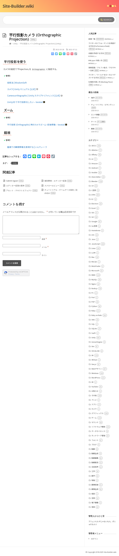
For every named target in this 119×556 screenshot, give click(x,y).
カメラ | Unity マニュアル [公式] (22, 89)
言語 (93, 498)
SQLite (94, 328)
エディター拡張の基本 (18, 185)
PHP (93, 302)
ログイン (94, 539)
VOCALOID (95, 351)
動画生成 (94, 453)
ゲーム (94, 417)
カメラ (94, 409)
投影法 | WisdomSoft (17, 82)
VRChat (94, 360)
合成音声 (94, 467)
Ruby (93, 310)
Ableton (94, 150)
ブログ (94, 444)
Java (93, 239)
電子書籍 (94, 502)
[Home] (10, 43)
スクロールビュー (54, 185)
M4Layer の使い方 (98, 60)
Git (92, 217)
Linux (93, 248)
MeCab (94, 261)
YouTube (94, 386)
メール (45, 247)
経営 (93, 493)
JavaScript (95, 244)
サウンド (94, 422)
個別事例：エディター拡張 (58, 181)
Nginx (93, 284)
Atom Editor (96, 177)
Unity (15, 43)
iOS (92, 235)
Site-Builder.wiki (18, 6)
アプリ (94, 404)
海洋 (96, 97)
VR (92, 355)
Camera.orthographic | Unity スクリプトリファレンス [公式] (35, 95)
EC (92, 199)
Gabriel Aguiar (15, 181)
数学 (93, 476)
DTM (93, 194)
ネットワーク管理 (98, 435)
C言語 (93, 190)
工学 (93, 471)
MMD (93, 275)
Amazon (94, 163)
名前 (44, 239)
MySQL (94, 279)
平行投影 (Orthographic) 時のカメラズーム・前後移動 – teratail (37, 124)
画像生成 (94, 489)
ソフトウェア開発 (98, 426)
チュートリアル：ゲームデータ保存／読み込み (60, 191)
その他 (94, 395)
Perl (93, 297)
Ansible (94, 172)
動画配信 (94, 462)
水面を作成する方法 (99, 53)
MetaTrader (96, 266)
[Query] (48, 20)
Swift (93, 333)
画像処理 (94, 484)
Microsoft (95, 270)
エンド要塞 (99, 114)
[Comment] (41, 225)
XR (92, 382)
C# (92, 185)
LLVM (93, 252)
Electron (94, 203)
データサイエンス (98, 431)
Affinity (94, 154)
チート (98, 121)
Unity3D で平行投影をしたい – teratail (26, 102)
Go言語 (94, 226)
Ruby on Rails (96, 315)
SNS (93, 319)
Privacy (11, 274)
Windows (95, 373)
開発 (96, 128)
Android (94, 168)
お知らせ (94, 391)
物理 (93, 480)
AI (92, 159)
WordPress (95, 377)
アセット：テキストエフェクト (22, 190)
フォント (94, 440)
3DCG (93, 145)
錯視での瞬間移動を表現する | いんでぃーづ (27, 147)
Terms (17, 274)
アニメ (94, 400)
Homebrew (95, 230)
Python (94, 306)
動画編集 (94, 458)
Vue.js (93, 364)
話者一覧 (96, 39)
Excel (93, 208)
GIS (92, 212)
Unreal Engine (96, 342)
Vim (92, 346)
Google (94, 221)
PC (92, 293)
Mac (93, 257)
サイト (44, 255)
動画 (93, 449)
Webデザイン (96, 368)
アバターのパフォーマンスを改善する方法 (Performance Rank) (102, 46)
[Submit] (106, 19)
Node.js (94, 288)
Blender (94, 181)
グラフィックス (97, 413)
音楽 (93, 507)
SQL (93, 324)
